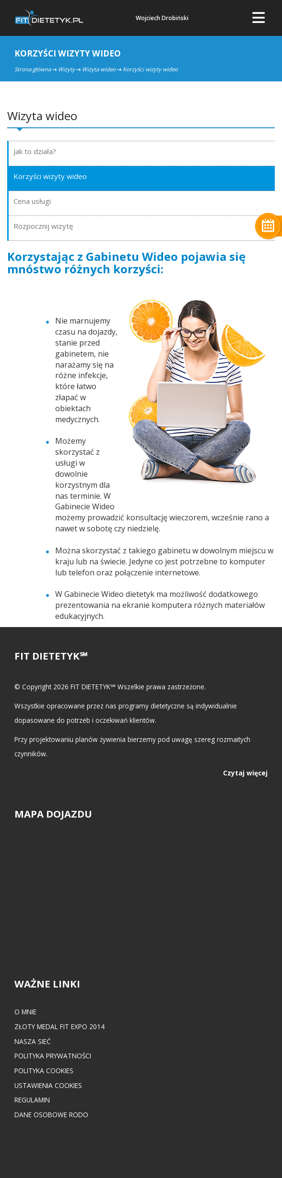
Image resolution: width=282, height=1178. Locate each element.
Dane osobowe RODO (51, 1114)
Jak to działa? (34, 151)
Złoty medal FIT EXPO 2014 (59, 1026)
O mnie (25, 1011)
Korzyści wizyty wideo (50, 176)
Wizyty (66, 69)
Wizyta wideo (99, 69)
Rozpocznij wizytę (43, 226)
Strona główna (32, 69)
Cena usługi (32, 201)
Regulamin (32, 1099)
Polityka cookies (43, 1070)
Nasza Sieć (32, 1041)
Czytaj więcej (245, 772)
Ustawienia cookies (48, 1085)
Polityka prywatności (52, 1055)
